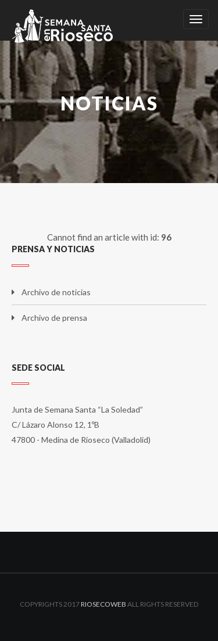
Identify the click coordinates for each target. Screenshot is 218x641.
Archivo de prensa (54, 318)
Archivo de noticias (56, 292)
